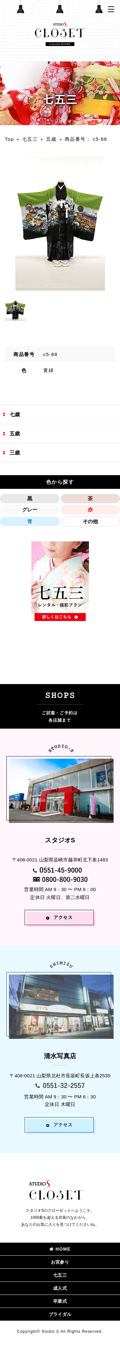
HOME (60, 1249)
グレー (29, 509)
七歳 (15, 414)
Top (9, 139)
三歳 (15, 452)
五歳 (51, 139)
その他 (90, 521)
